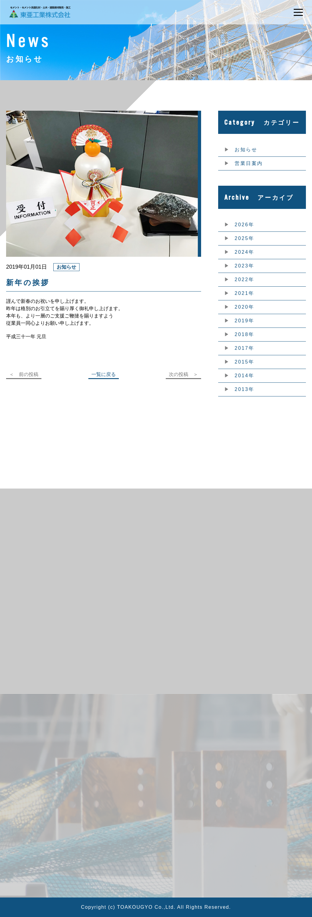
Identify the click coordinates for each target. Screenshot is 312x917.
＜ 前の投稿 (23, 374)
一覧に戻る (103, 374)
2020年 (244, 307)
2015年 (244, 361)
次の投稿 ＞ (183, 374)
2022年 (244, 279)
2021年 (244, 293)
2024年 (244, 252)
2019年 (244, 320)
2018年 (244, 334)
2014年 (244, 375)
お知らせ (246, 149)
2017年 (244, 348)
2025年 (244, 238)
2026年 (244, 224)
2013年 (244, 389)
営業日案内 (249, 163)
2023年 (244, 265)
